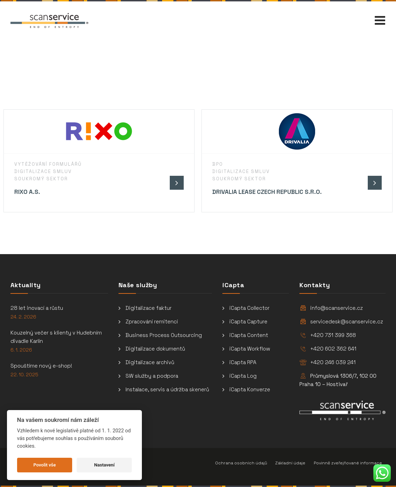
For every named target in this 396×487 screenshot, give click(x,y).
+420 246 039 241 (333, 362)
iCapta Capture (248, 321)
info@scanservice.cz (336, 308)
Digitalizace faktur (148, 308)
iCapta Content (248, 335)
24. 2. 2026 (23, 317)
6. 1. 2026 (21, 350)
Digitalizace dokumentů (155, 348)
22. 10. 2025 (24, 375)
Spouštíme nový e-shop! (41, 365)
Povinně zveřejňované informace (348, 463)
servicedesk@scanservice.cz (346, 321)
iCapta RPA (242, 362)
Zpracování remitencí (151, 321)
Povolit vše (44, 465)
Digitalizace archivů (149, 362)
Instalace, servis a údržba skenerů (167, 389)
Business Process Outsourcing (163, 335)
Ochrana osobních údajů (241, 463)
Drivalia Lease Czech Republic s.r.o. (267, 192)
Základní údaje (290, 463)
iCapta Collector (249, 308)
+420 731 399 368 (333, 335)
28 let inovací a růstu (36, 308)
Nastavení (104, 465)
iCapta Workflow (249, 348)
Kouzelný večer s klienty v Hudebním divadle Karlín (56, 336)
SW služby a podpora (151, 375)
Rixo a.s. (27, 192)
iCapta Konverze (249, 389)
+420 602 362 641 (333, 348)
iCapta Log (243, 375)
